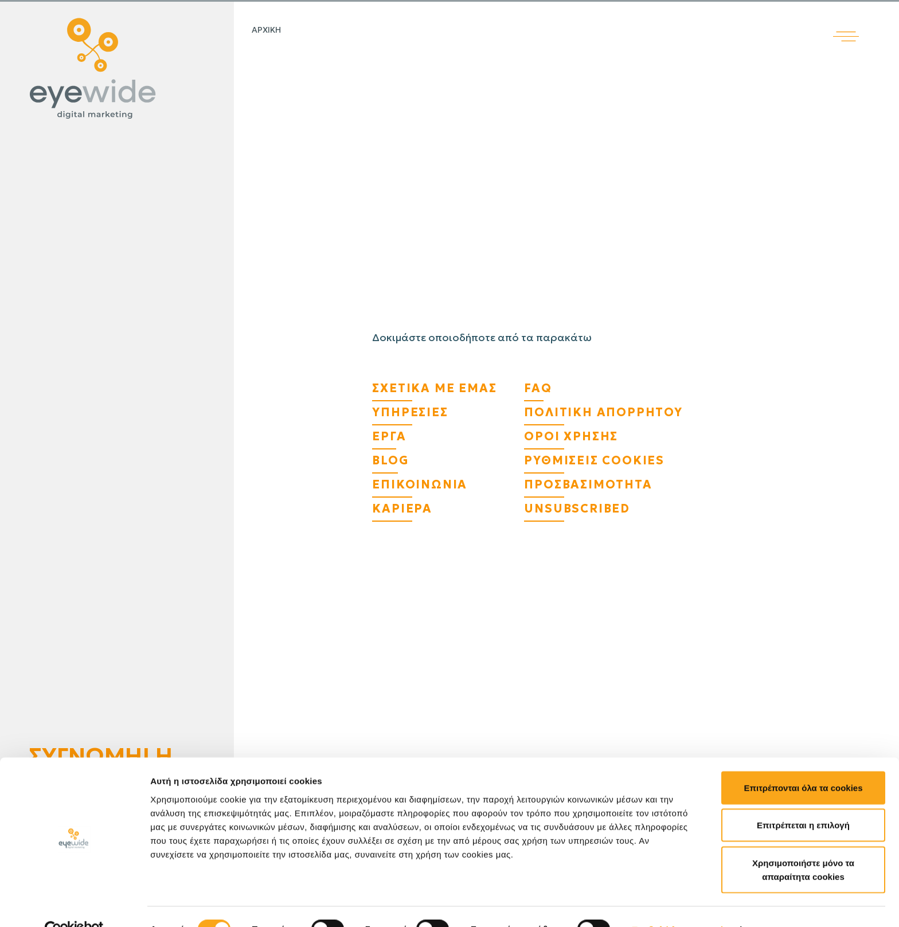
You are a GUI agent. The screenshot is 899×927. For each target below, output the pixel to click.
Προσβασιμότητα (588, 484)
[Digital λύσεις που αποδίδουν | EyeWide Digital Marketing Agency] (114, 68)
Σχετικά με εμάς (434, 388)
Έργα (389, 436)
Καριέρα (402, 508)
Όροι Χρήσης (571, 436)
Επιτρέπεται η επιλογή (803, 800)
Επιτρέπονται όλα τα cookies (803, 763)
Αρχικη (266, 30)
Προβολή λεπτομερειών (681, 904)
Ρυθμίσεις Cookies (594, 460)
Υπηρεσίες (410, 412)
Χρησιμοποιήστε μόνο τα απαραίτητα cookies (803, 844)
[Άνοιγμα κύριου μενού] (866, 21)
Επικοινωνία (419, 484)
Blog (390, 460)
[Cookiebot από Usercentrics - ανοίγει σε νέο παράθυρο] (74, 904)
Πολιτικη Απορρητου (603, 412)
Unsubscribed (577, 508)
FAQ (538, 388)
